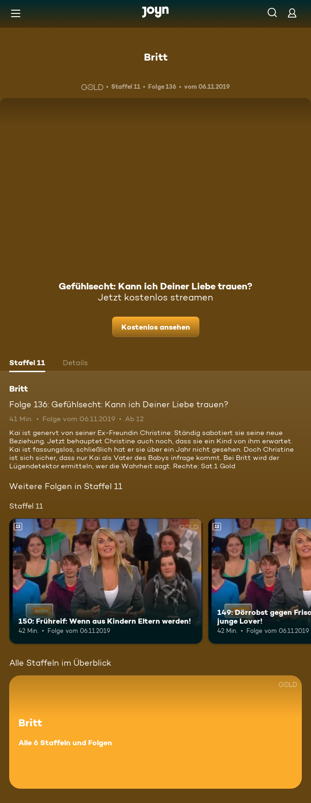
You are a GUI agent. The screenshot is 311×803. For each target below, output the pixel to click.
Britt (155, 56)
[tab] (27, 364)
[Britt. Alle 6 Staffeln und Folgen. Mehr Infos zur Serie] (155, 732)
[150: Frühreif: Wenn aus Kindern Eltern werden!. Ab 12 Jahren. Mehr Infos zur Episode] (106, 581)
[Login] (292, 13)
